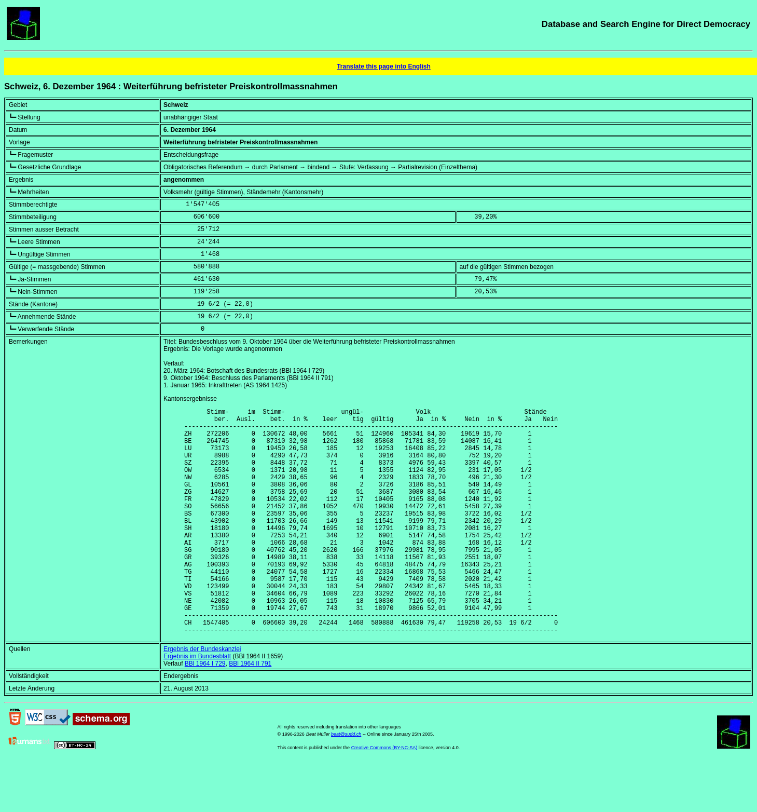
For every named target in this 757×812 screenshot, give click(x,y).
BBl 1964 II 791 (250, 711)
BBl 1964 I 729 (205, 711)
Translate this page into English (384, 66)
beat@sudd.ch (346, 782)
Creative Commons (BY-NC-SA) (384, 796)
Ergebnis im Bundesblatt (197, 704)
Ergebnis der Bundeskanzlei (202, 697)
